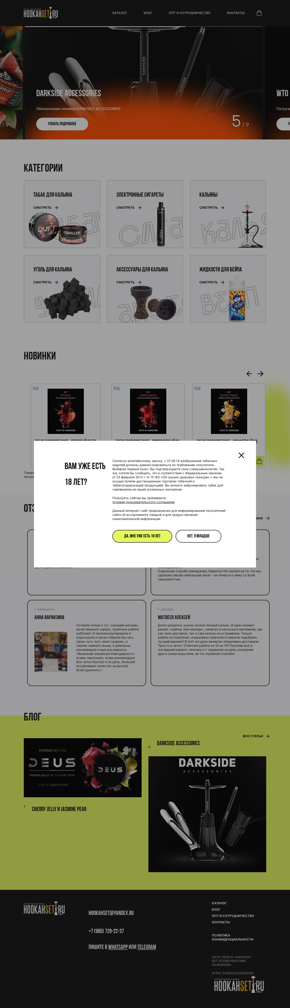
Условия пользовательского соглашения (143, 502)
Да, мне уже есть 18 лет (142, 536)
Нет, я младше (198, 536)
